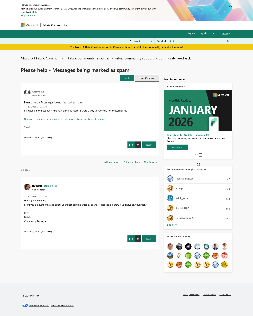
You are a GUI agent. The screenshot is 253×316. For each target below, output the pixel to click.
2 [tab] (197, 155)
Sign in (204, 33)
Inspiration (88, 25)
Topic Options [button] (146, 78)
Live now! (177, 47)
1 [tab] (195, 155)
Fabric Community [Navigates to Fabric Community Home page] (54, 25)
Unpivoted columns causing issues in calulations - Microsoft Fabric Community (65, 119)
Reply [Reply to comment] (149, 239)
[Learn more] (177, 147)
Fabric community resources (89, 58)
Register (192, 33)
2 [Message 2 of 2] (33, 231)
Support (156, 25)
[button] (127, 78)
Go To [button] (225, 33)
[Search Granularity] (141, 41)
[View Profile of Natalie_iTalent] (49, 185)
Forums (74, 25)
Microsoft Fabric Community (42, 58)
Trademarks (225, 294)
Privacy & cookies (191, 294)
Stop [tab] (200, 155)
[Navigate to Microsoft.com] (29, 25)
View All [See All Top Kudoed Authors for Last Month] (172, 225)
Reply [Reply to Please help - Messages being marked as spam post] (149, 144)
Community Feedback (174, 58)
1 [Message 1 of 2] (33, 137)
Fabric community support (134, 58)
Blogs (130, 25)
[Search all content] (193, 41)
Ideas (101, 25)
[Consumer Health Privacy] (62, 305)
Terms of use (209, 294)
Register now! (28, 15)
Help (214, 33)
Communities (116, 25)
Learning (143, 25)
